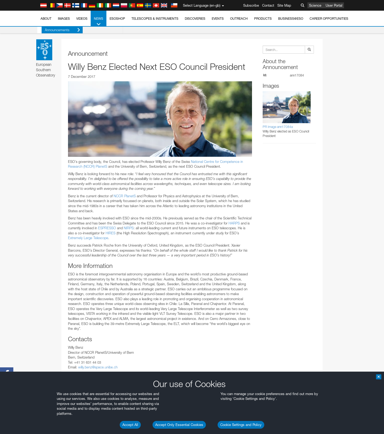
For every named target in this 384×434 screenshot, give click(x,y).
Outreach (239, 19)
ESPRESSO (107, 228)
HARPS (234, 223)
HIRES (110, 233)
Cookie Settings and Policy (241, 425)
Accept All (130, 425)
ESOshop (117, 19)
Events (218, 19)
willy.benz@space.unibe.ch (98, 367)
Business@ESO (290, 19)
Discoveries (195, 19)
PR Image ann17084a (278, 127)
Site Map (284, 5)
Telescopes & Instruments (154, 19)
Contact (268, 5)
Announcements (58, 30)
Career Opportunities (329, 19)
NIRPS (129, 228)
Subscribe (251, 5)
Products (263, 19)
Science (315, 5)
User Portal (334, 5)
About (46, 19)
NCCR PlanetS (125, 196)
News (98, 22)
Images (64, 19)
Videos (81, 19)
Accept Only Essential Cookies (179, 425)
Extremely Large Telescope (88, 238)
